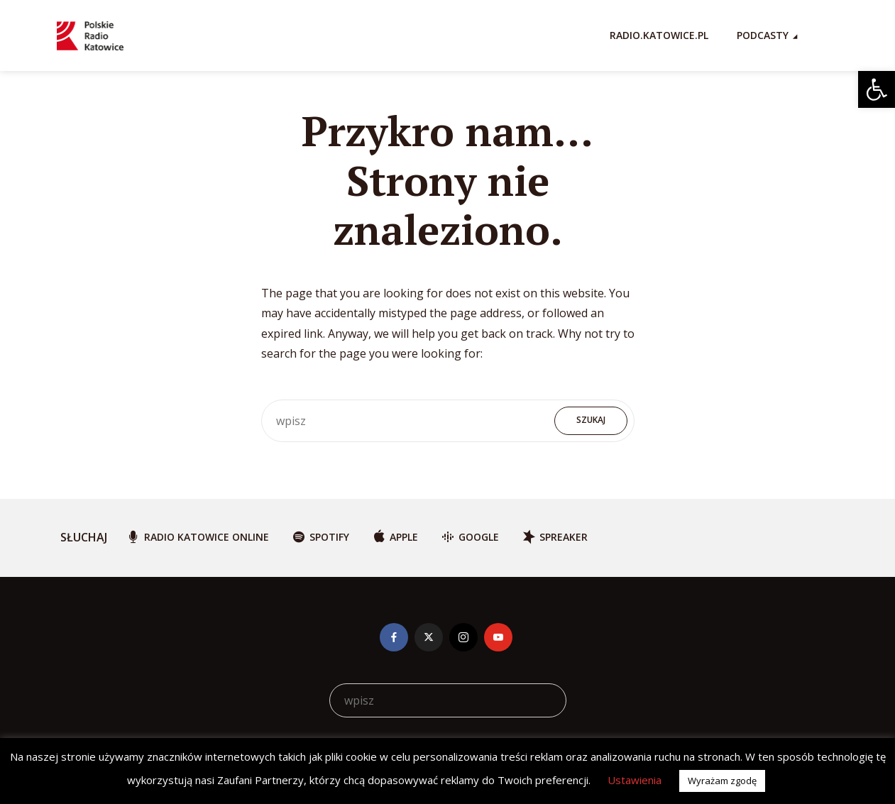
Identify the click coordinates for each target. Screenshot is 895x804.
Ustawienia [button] (634, 780)
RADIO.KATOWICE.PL (659, 35)
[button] (876, 89)
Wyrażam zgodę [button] (722, 780)
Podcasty (763, 35)
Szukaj (590, 420)
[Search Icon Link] (832, 35)
